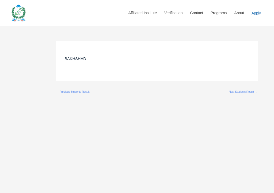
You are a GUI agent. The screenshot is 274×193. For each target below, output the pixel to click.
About (239, 13)
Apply (256, 13)
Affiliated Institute (142, 13)
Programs (219, 13)
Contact (196, 13)
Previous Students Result (73, 91)
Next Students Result (243, 91)
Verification (173, 13)
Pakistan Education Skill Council (70, 13)
